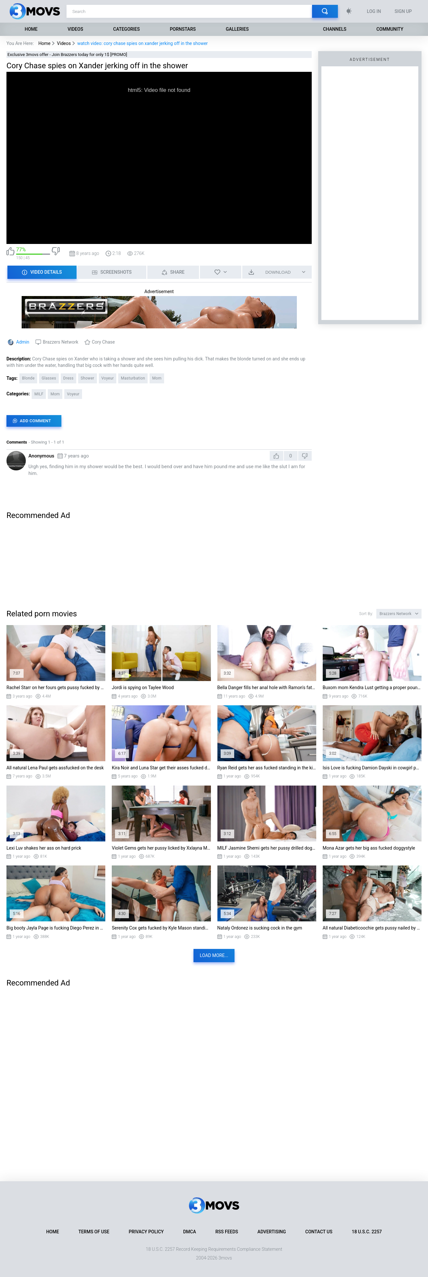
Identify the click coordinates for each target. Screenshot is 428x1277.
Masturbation (133, 378)
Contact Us (318, 1231)
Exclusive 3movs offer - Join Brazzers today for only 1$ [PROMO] (67, 54)
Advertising (271, 1231)
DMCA (189, 1231)
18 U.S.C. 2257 (367, 1231)
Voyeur (107, 378)
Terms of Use (94, 1231)
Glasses (49, 378)
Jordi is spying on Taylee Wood (143, 687)
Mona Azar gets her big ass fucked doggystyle (369, 848)
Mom (157, 378)
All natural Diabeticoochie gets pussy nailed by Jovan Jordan (372, 927)
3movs (225, 1257)
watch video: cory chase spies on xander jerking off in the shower (142, 43)
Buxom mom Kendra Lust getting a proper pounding (372, 687)
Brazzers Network (60, 342)
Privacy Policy (146, 1231)
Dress (68, 378)
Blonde (28, 378)
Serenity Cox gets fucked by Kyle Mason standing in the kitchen (161, 927)
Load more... (214, 955)
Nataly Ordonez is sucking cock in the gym (259, 927)
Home (31, 29)
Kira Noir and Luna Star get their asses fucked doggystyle (161, 767)
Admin (22, 342)
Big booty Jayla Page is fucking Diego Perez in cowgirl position (55, 927)
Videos (75, 29)
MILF (38, 394)
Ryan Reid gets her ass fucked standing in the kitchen (266, 767)
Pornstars (183, 29)
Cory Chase (103, 342)
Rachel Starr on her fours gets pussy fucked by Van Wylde (55, 687)
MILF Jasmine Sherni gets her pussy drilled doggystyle (266, 848)
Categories (126, 29)
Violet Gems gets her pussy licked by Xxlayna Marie (161, 848)
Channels (334, 29)
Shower (87, 378)
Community (389, 29)
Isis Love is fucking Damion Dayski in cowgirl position (372, 767)
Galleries (237, 29)
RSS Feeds (226, 1231)
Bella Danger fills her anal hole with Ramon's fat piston (266, 687)
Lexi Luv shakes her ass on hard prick (43, 848)
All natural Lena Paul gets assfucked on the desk (55, 767)
